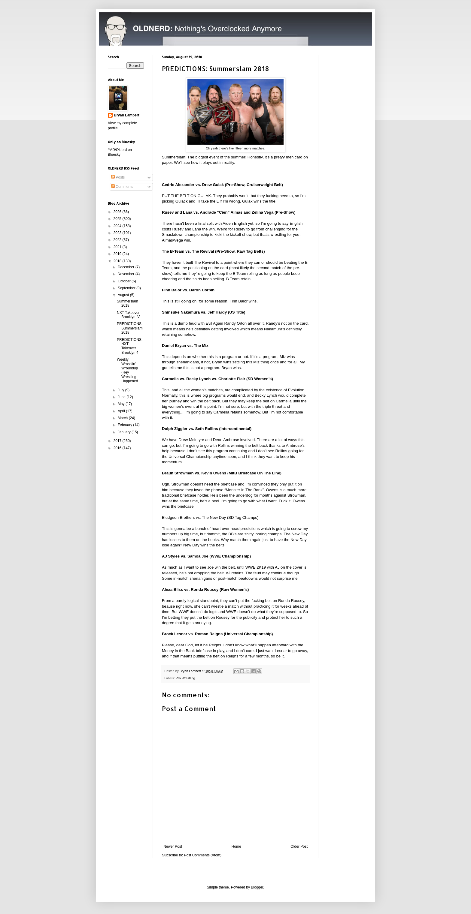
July (121, 390)
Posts (118, 177)
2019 (118, 254)
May (122, 404)
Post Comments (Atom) (202, 855)
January (125, 432)
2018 (118, 261)
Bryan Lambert (126, 115)
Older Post (299, 846)
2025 (118, 219)
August (124, 295)
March (123, 418)
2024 (118, 226)
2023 (118, 233)
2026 (118, 212)
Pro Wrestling (185, 678)
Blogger (257, 887)
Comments (122, 187)
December (126, 267)
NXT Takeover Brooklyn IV (128, 315)
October (125, 281)
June (122, 397)
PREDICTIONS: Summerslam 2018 (130, 328)
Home (236, 846)
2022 (118, 240)
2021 (118, 247)
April (122, 411)
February (125, 425)
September (127, 288)
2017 (118, 441)
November (126, 274)
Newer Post (172, 846)
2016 (118, 448)
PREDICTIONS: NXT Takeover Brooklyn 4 (129, 346)
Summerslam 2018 (127, 303)
